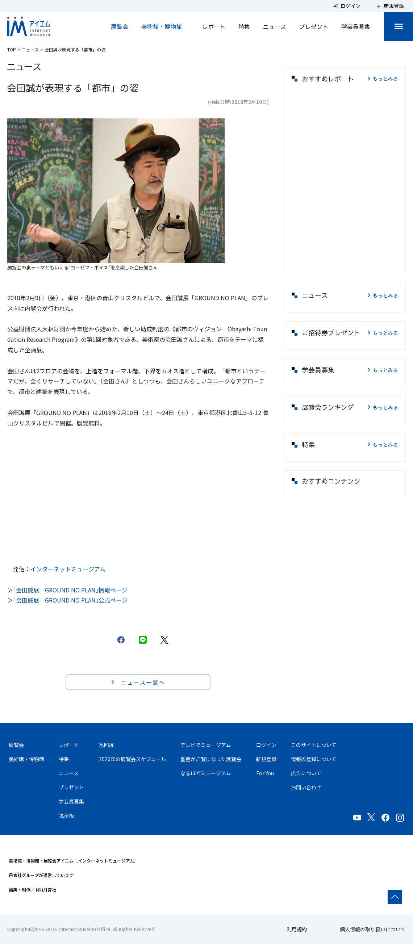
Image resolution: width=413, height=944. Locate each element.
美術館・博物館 (161, 26)
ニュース (274, 26)
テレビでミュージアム (205, 744)
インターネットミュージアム (67, 569)
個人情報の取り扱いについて (373, 929)
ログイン (266, 744)
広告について (306, 773)
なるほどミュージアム (205, 773)
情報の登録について (314, 759)
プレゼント (313, 26)
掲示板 (66, 815)
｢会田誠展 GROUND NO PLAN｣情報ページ (70, 590)
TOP (11, 49)
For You (265, 773)
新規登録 (266, 759)
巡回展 (106, 744)
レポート (213, 26)
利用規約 (297, 929)
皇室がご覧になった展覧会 (210, 759)
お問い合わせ (306, 787)
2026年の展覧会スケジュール (132, 759)
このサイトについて (314, 744)
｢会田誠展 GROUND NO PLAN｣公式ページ (70, 600)
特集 (244, 26)
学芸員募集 (355, 26)
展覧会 (119, 26)
